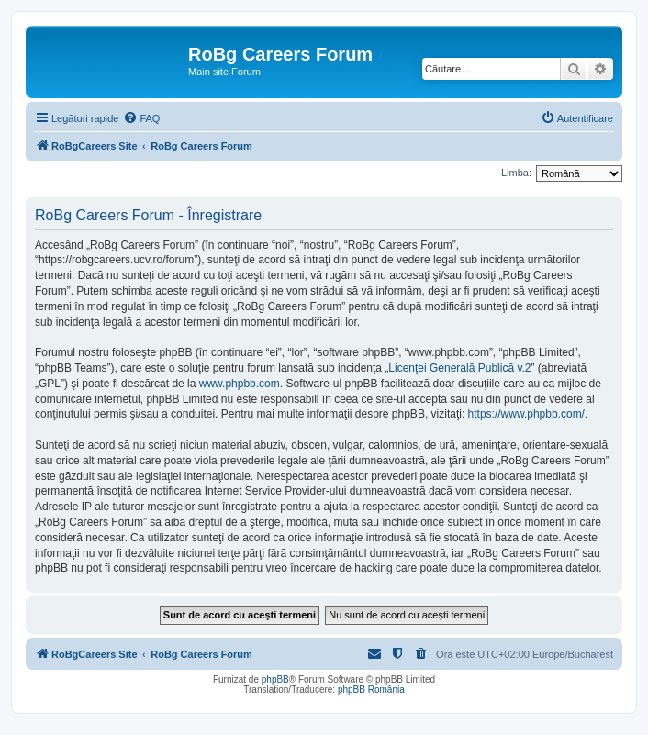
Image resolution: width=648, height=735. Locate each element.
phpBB (275, 679)
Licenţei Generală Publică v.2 (459, 368)
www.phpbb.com (239, 383)
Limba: (516, 172)
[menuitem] (141, 118)
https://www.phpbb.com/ (526, 413)
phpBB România (371, 690)
